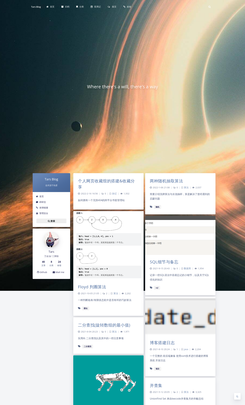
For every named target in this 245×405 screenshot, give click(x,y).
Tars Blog (36, 6)
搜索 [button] (51, 221)
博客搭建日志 (162, 342)
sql (157, 287)
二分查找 (87, 346)
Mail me (58, 272)
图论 (86, 308)
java (186, 349)
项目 (157, 368)
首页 (40, 196)
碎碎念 (41, 201)
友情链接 (42, 207)
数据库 (187, 268)
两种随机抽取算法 (166, 181)
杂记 (114, 193)
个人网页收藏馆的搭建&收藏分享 (106, 184)
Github (42, 272)
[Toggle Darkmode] (237, 396)
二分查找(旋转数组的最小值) (104, 325)
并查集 (156, 385)
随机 (157, 207)
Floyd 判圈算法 (92, 287)
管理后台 (42, 213)
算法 (186, 187)
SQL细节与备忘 (164, 262)
